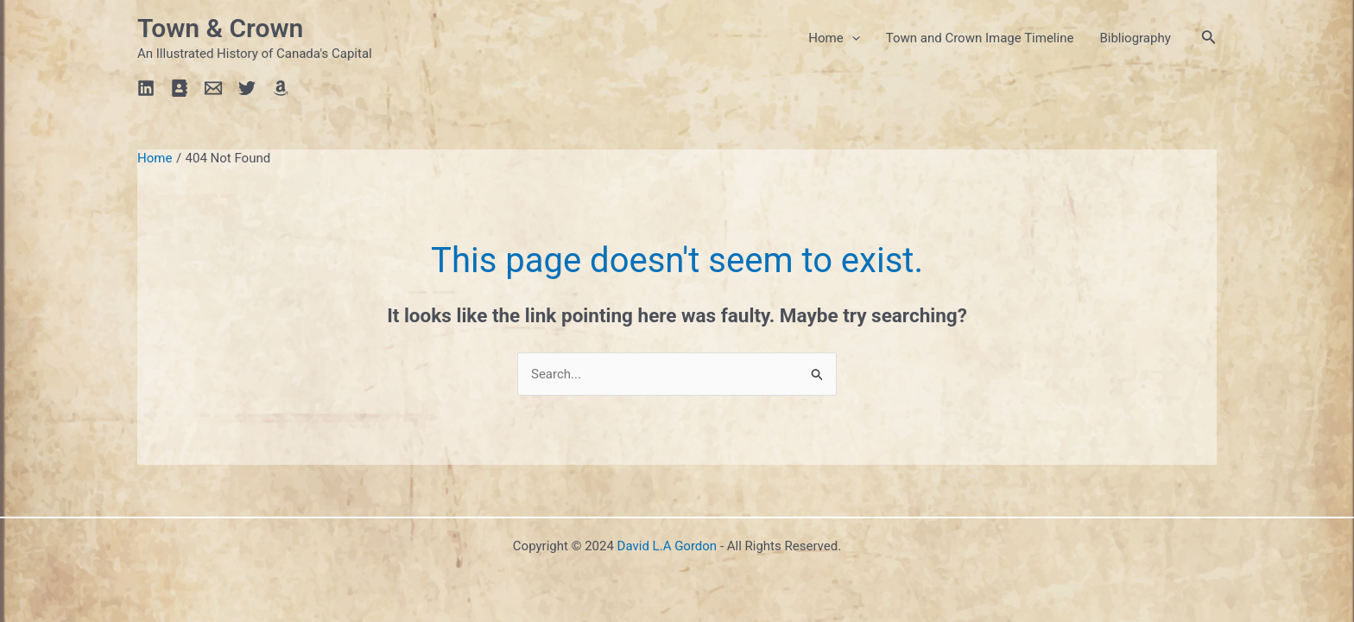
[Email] (213, 88)
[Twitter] (247, 88)
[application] (852, 38)
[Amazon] (280, 88)
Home (833, 38)
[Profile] (179, 88)
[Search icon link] (1209, 38)
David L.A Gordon (667, 546)
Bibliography (1134, 38)
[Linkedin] (146, 88)
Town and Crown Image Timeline (980, 38)
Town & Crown (220, 28)
